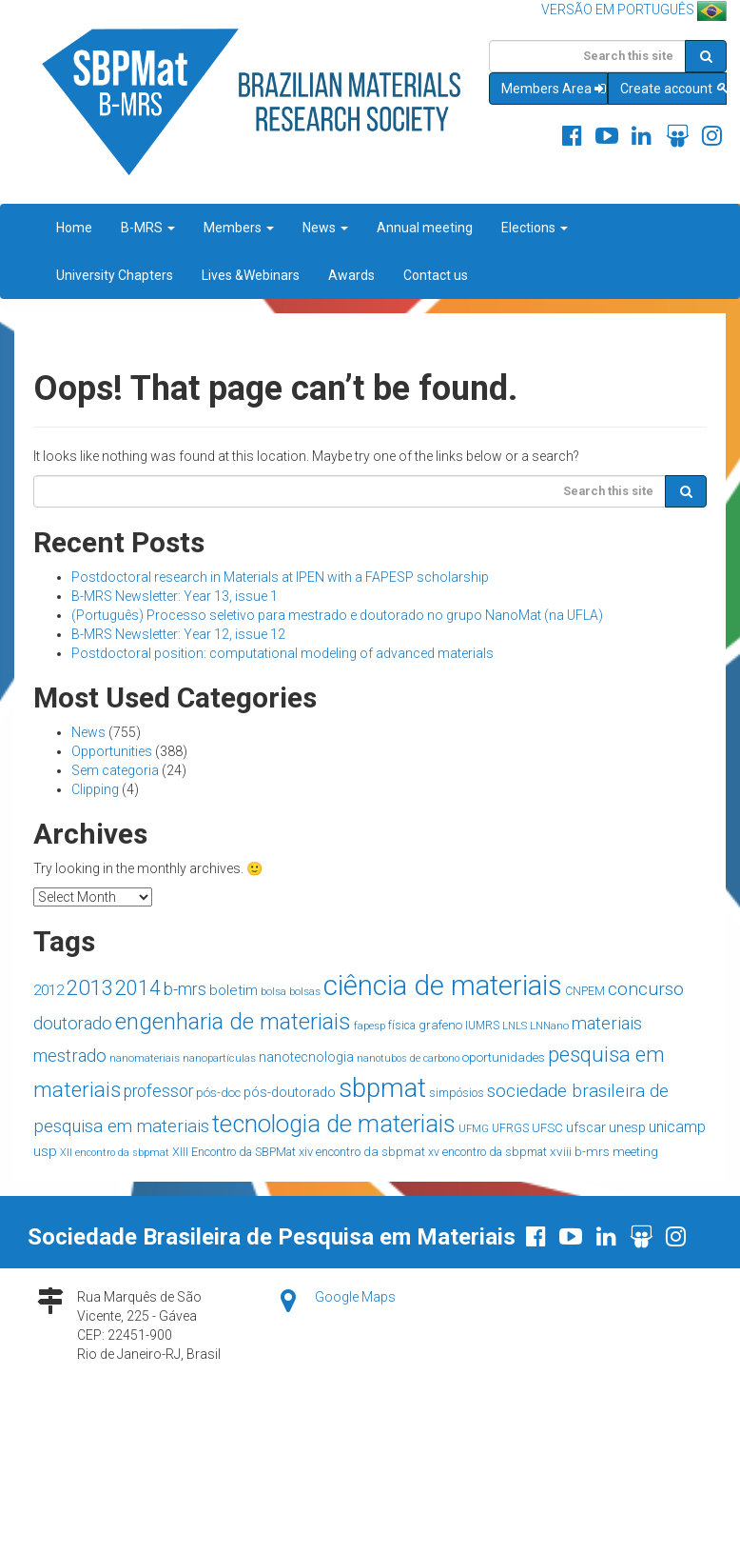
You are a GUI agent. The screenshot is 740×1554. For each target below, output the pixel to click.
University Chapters (114, 275)
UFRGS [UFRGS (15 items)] (510, 1128)
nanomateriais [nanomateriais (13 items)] (144, 1058)
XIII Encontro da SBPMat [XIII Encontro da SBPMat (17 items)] (234, 1152)
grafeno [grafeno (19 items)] (440, 1025)
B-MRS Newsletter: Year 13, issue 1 (174, 596)
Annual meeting (425, 227)
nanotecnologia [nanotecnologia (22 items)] (306, 1057)
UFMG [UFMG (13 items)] (473, 1129)
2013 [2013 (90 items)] (89, 987)
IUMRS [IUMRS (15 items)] (482, 1025)
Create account (673, 88)
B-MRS (148, 227)
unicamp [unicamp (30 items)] (677, 1127)
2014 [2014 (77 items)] (138, 988)
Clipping (95, 789)
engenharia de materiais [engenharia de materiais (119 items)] (233, 1021)
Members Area (554, 88)
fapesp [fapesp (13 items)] (369, 1026)
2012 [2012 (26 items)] (48, 990)
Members (239, 227)
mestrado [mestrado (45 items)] (70, 1056)
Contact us (435, 275)
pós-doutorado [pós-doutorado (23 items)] (289, 1093)
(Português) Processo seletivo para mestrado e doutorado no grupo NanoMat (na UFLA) (337, 615)
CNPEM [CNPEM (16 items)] (585, 991)
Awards (351, 275)
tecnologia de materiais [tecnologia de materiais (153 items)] (334, 1123)
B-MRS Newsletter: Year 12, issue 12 (178, 634)
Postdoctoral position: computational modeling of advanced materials (282, 653)
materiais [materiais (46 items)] (607, 1023)
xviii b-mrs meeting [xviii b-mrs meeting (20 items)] (604, 1151)
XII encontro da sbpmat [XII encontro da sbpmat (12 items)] (114, 1152)
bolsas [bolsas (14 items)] (305, 991)
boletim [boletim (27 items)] (233, 990)
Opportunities (111, 751)
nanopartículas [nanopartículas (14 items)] (219, 1058)
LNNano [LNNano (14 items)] (549, 1025)
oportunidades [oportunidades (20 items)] (503, 1057)
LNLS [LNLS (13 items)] (514, 1026)
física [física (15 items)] (402, 1025)
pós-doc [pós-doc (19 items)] (218, 1093)
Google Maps (355, 1297)
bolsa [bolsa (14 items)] (273, 991)
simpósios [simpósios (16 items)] (456, 1093)
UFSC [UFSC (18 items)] (547, 1128)
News (325, 227)
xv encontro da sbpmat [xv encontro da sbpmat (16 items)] (487, 1152)
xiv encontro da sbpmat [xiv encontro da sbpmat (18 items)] (362, 1152)
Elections (534, 227)
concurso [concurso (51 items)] (646, 989)
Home (74, 227)
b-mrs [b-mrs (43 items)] (185, 989)
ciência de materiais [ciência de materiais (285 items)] (442, 985)
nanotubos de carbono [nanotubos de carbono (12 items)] (408, 1058)
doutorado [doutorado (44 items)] (72, 1023)
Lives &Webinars (251, 275)
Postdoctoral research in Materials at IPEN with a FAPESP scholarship (280, 577)
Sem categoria (115, 770)
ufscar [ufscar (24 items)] (586, 1127)
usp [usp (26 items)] (45, 1151)
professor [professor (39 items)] (158, 1091)
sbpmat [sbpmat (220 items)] (382, 1088)
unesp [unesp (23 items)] (627, 1128)
